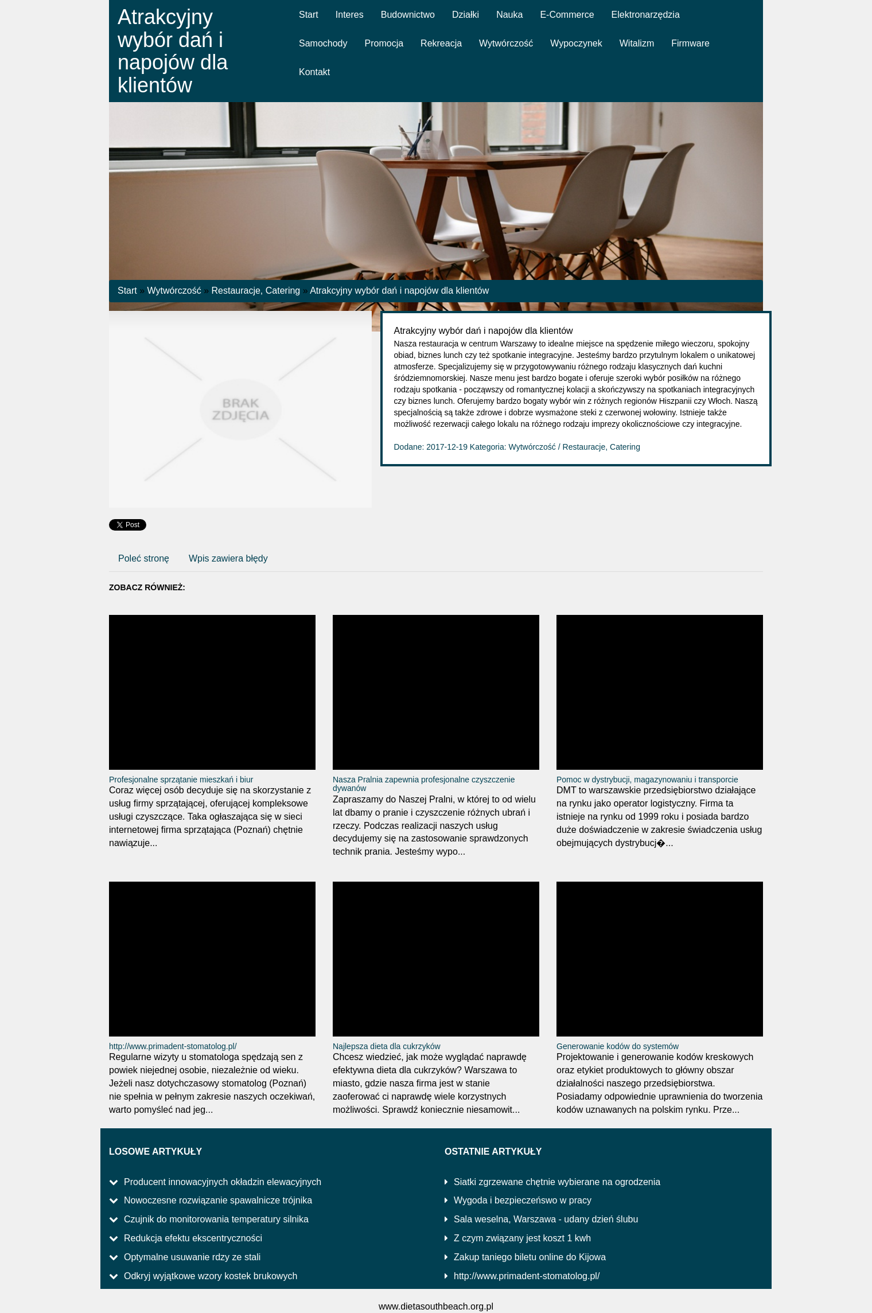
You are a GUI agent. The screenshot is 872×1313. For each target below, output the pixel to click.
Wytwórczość (174, 290)
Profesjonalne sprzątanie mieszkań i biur (181, 779)
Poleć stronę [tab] (143, 558)
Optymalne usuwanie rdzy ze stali (192, 1257)
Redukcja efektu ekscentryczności (193, 1238)
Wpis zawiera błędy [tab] (228, 558)
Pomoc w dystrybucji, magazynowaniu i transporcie (647, 779)
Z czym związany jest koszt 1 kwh (522, 1238)
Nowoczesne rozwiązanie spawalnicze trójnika (218, 1200)
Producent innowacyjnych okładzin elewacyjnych (222, 1182)
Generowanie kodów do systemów (617, 1046)
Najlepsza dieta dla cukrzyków (387, 1046)
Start (127, 290)
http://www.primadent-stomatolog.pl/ (173, 1046)
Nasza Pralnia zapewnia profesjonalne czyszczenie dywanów (424, 784)
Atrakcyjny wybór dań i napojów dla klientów (399, 290)
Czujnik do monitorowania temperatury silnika (216, 1219)
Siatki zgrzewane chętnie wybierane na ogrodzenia (557, 1182)
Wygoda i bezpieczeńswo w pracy (522, 1200)
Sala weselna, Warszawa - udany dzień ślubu (546, 1219)
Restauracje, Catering (255, 290)
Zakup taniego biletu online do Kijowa (530, 1257)
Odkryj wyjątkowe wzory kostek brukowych (210, 1276)
